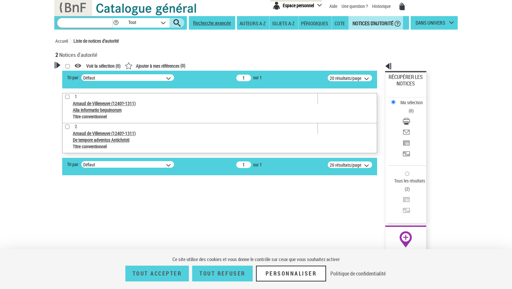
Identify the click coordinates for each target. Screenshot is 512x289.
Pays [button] (67, 244)
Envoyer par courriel (407, 107)
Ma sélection (401, 87)
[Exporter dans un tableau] (414, 114)
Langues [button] (70, 233)
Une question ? (355, 6)
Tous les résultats (405, 140)
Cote (340, 23)
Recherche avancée (212, 22)
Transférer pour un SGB (410, 122)
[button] (116, 23)
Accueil (61, 41)
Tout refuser (222, 273)
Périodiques (314, 23)
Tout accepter (157, 273)
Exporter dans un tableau (412, 114)
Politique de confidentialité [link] (358, 273)
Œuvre (70, 203)
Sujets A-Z (283, 23)
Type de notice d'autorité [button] (87, 192)
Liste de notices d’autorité (96, 41)
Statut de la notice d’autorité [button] (91, 222)
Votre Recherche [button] (82, 76)
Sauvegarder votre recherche (96, 167)
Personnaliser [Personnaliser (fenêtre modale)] (291, 273)
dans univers (430, 24)
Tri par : (158, 77)
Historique (382, 6)
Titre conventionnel (86, 212)
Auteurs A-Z (253, 23)
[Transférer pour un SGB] (414, 122)
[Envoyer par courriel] (414, 107)
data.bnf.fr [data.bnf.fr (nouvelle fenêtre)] (384, 201)
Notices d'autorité (372, 23)
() (239, 65)
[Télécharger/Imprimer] (414, 99)
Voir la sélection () (188, 66)
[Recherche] (85, 23)
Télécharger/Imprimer (409, 99)
